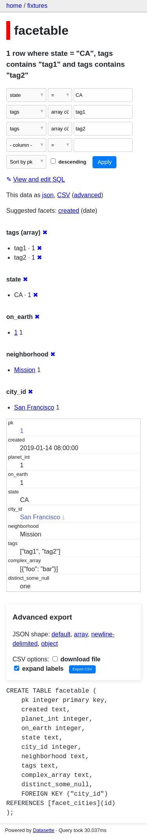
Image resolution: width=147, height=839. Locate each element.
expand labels (39, 668)
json (48, 195)
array (81, 634)
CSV (63, 195)
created (68, 210)
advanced (87, 195)
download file (77, 659)
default (61, 634)
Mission (24, 370)
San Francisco (34, 407)
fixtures (37, 5)
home (14, 5)
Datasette (43, 830)
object (49, 643)
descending (68, 162)
